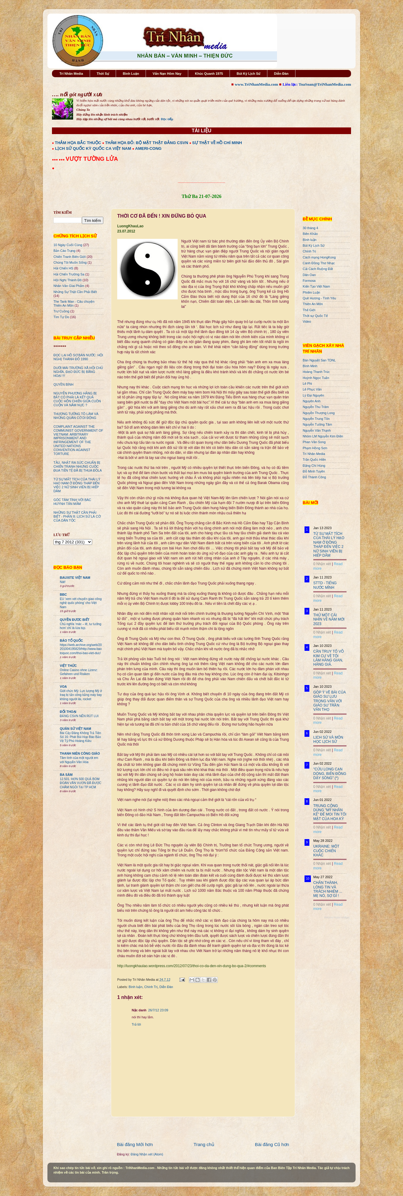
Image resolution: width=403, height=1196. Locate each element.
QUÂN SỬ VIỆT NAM (75, 728)
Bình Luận (131, 73)
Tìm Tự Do (61, 317)
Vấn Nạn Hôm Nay (167, 73)
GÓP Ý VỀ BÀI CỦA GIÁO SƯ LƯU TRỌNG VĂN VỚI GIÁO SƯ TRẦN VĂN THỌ (329, 701)
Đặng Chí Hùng (314, 465)
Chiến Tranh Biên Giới (69, 257)
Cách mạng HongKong (319, 257)
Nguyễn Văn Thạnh (317, 430)
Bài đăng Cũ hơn (272, 1144)
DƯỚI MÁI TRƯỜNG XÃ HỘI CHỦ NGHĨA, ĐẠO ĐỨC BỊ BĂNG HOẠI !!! (78, 371)
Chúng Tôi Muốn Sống (70, 262)
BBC (63, 594)
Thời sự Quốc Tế (315, 316)
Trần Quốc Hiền (314, 459)
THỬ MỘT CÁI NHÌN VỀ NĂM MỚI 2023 (328, 619)
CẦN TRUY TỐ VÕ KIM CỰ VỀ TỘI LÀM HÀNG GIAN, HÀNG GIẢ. (328, 658)
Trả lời (136, 1024)
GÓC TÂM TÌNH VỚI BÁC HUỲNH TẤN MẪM (72, 502)
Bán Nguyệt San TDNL (319, 360)
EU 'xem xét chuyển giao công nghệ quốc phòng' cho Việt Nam (81, 603)
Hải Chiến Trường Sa (68, 274)
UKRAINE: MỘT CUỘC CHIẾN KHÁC (326, 850)
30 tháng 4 (310, 228)
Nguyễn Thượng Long (319, 413)
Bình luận (136, 987)
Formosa (309, 280)
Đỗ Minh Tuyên (314, 471)
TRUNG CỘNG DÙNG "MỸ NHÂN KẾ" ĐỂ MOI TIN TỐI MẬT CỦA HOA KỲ (330, 812)
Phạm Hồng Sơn (315, 448)
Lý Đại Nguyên (313, 395)
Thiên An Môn (313, 304)
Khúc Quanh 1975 (209, 73)
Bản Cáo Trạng (64, 250)
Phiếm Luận (311, 292)
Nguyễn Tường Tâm (317, 424)
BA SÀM (66, 774)
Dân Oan (309, 275)
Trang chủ (204, 1144)
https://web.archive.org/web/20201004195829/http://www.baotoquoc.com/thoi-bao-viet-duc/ (81, 649)
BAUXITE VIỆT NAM (75, 577)
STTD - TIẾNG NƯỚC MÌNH (325, 585)
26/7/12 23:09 (158, 1010)
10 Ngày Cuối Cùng (67, 245)
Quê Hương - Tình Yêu (319, 298)
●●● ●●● (59, 159)
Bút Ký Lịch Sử (248, 73)
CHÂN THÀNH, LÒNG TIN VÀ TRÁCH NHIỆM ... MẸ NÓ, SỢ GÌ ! (327, 889)
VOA (63, 686)
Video (307, 321)
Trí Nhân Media (71, 73)
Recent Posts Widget (337, 917)
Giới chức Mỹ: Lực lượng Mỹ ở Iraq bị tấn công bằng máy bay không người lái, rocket (81, 695)
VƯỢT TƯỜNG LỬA (92, 159)
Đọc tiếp (167, 119)
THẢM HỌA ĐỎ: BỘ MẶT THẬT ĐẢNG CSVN (146, 142)
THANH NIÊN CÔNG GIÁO (80, 753)
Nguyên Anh (312, 401)
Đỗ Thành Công (314, 477)
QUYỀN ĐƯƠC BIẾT (74, 619)
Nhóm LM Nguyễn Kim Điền (323, 436)
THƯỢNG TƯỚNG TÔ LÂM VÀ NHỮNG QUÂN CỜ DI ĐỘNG (75, 416)
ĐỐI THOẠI (68, 711)
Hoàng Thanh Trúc (316, 372)
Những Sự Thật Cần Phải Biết (75, 292)
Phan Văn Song (314, 442)
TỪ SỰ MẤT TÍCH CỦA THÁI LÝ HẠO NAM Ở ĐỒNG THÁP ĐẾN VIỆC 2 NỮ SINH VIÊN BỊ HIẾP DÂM (76, 485)
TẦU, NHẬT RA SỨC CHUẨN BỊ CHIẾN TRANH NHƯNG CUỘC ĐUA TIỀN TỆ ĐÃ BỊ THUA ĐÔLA (77, 466)
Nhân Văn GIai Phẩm (68, 286)
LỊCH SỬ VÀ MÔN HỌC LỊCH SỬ (328, 739)
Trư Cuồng (61, 311)
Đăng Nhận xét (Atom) (147, 1154)
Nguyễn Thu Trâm (316, 407)
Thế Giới (309, 310)
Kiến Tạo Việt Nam (316, 286)
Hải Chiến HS (63, 268)
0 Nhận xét (322, 564)
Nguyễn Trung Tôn (316, 418)
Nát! (63, 582)
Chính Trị (150, 987)
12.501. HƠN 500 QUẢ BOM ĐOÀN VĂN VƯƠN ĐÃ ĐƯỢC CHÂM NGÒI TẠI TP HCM (80, 783)
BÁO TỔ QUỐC (71, 640)
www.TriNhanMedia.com (256, 84)
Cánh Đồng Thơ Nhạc (319, 263)
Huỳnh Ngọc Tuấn (316, 378)
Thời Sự (103, 73)
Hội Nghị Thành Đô (67, 280)
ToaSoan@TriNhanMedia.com (325, 84)
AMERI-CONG (148, 148)
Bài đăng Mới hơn (135, 1144)
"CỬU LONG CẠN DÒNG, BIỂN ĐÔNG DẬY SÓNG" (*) (329, 773)
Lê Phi (307, 383)
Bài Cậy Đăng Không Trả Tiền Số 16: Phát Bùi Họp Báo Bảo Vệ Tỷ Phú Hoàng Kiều (80, 737)
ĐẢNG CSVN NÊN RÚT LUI (79, 716)
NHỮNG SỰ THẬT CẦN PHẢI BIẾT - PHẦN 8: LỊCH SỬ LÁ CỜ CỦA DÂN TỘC (77, 516)
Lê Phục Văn (312, 389)
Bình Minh (310, 366)
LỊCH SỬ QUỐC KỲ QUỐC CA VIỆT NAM (93, 148)
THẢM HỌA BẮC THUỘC (78, 142)
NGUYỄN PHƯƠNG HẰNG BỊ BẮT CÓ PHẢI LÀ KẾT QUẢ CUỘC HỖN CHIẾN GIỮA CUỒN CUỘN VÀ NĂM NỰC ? (77, 399)
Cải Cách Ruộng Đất (318, 269)
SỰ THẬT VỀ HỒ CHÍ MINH (217, 142)
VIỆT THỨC (68, 665)
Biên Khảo (310, 234)
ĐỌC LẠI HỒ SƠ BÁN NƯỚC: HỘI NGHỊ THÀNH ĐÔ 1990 (78, 357)
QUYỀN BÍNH (63, 384)
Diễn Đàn (281, 73)
